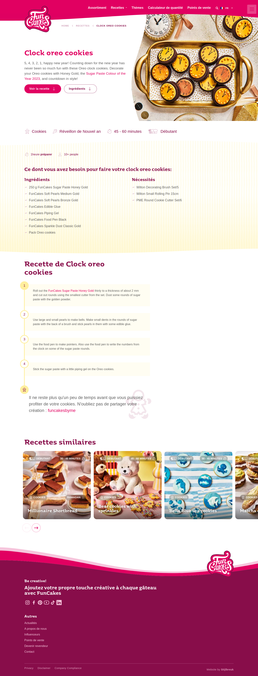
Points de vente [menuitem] (199, 8)
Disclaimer (44, 668)
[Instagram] (27, 602)
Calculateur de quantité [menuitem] (165, 8)
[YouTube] (46, 602)
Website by (220, 669)
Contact (29, 651)
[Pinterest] (40, 602)
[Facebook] (34, 602)
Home (65, 25)
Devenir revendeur (36, 645)
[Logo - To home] (220, 565)
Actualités (30, 623)
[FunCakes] (37, 19)
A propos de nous (35, 628)
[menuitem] (227, 8)
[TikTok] (53, 602)
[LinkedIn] (59, 602)
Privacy (29, 668)
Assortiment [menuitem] (97, 8)
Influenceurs (32, 634)
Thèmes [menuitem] (138, 8)
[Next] (36, 528)
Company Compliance (68, 668)
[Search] (217, 8)
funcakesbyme (62, 410)
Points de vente (34, 640)
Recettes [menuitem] (117, 8)
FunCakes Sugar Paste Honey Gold (71, 291)
